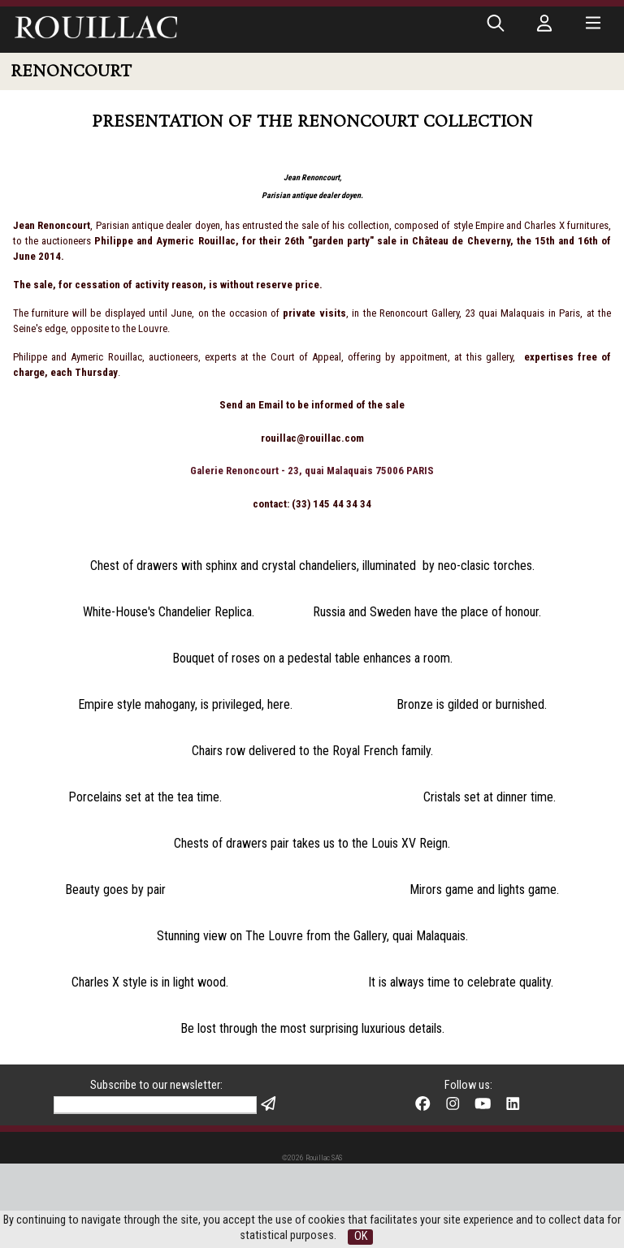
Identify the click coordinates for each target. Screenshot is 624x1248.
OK (360, 1236)
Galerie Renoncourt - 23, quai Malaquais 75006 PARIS (312, 470)
